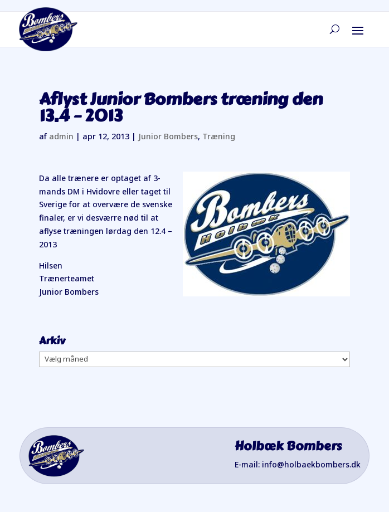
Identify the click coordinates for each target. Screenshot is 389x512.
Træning (218, 136)
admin (61, 136)
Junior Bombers (168, 136)
